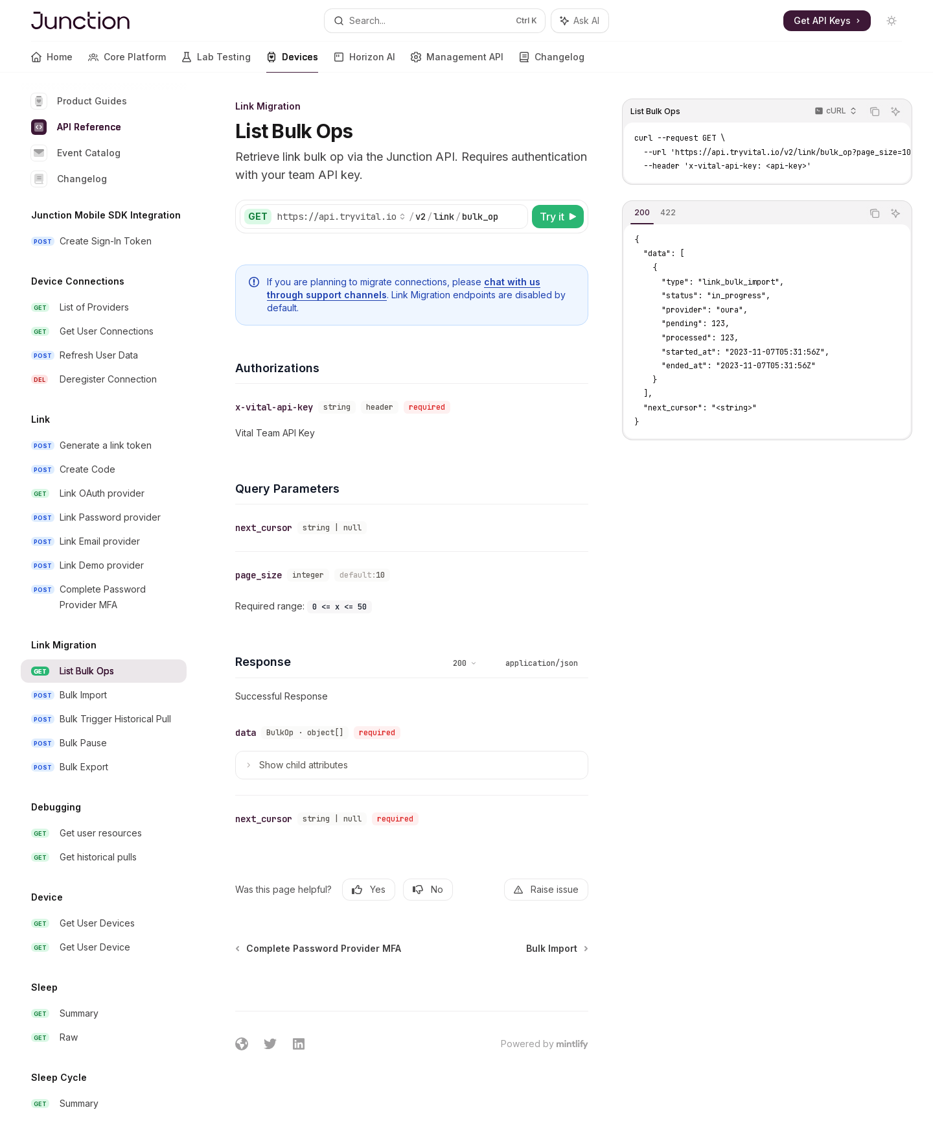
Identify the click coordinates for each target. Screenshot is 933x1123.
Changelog (551, 62)
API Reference (76, 127)
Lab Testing (216, 62)
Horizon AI (364, 62)
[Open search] (434, 20)
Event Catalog (76, 153)
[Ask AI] (895, 111)
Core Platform (127, 62)
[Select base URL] (341, 216)
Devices (292, 62)
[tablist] (742, 213)
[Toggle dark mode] (891, 20)
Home (52, 62)
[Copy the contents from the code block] (874, 111)
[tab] (642, 212)
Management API (457, 62)
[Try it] (558, 216)
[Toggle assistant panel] (579, 20)
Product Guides (79, 101)
